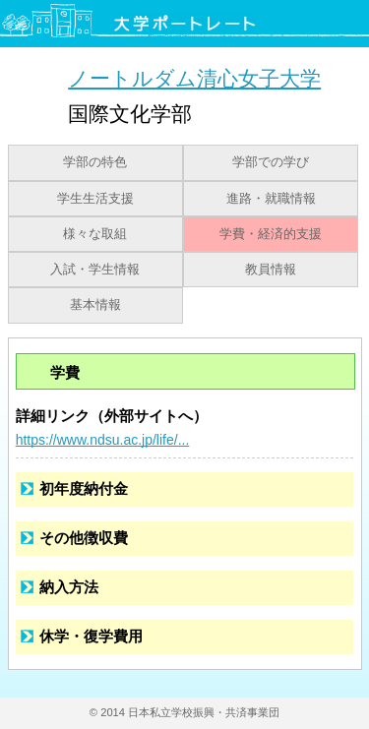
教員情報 (270, 269)
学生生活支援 (95, 199)
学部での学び (270, 162)
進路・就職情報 (271, 199)
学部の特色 (95, 162)
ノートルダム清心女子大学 (194, 78)
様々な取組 (95, 234)
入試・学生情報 (95, 269)
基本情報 (95, 305)
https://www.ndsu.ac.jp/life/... (103, 440)
